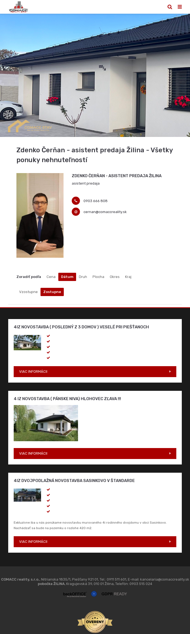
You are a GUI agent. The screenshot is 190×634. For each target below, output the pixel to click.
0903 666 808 (96, 201)
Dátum (67, 277)
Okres (115, 277)
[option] (95, 75)
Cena (51, 277)
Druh (83, 277)
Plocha (98, 277)
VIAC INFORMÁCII (33, 371)
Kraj (128, 277)
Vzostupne (28, 292)
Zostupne (52, 292)
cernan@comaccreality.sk (105, 212)
